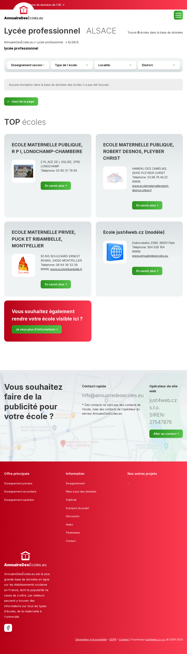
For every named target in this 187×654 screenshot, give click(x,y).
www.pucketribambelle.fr (66, 269)
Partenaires (73, 532)
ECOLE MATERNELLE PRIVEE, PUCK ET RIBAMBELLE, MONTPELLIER (44, 238)
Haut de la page (23, 101)
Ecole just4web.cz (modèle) (134, 232)
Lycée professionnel (51, 42)
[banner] (23, 11)
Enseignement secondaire (20, 491)
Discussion (72, 516)
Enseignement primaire (18, 483)
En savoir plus (54, 185)
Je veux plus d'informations (35, 329)
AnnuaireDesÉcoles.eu (18, 42)
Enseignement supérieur (19, 499)
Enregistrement (75, 483)
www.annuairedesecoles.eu (150, 256)
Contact (71, 541)
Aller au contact (165, 434)
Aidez (69, 524)
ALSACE (73, 42)
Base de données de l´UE (45, 4)
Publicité (71, 499)
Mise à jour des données (81, 491)
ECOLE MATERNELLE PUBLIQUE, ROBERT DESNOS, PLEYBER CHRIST (138, 151)
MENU (178, 15)
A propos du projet (77, 508)
